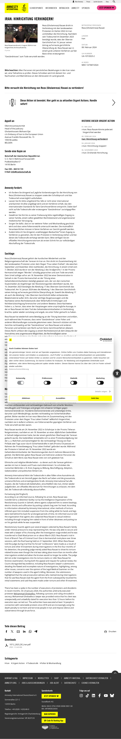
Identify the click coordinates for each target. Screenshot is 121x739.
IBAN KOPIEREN (49, 714)
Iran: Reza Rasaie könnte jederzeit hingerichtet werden (98, 131)
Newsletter (43, 678)
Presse (88, 1)
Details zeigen (101, 391)
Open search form (114, 1)
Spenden (85, 7)
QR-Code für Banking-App (53, 720)
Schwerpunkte (36, 7)
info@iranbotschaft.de (21, 172)
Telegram (35, 631)
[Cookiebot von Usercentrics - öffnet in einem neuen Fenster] (101, 340)
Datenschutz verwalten (97, 678)
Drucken (110, 631)
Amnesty (75, 7)
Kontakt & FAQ (11, 678)
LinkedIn (24, 631)
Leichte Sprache (98, 1)
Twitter (12, 631)
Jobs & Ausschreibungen (33, 682)
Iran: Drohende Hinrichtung (95, 152)
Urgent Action (18, 663)
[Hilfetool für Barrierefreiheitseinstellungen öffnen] (117, 373)
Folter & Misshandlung (51, 663)
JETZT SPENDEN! (50, 696)
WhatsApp (30, 631)
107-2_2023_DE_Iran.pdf (19, 645)
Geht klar (95, 398)
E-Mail (18, 631)
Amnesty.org (10, 682)
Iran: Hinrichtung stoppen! (94, 146)
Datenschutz (70, 682)
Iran (7, 663)
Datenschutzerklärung (19, 369)
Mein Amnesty (79, 1)
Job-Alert (54, 682)
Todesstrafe (33, 663)
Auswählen (60, 398)
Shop (107, 1)
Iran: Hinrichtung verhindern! (95, 139)
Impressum (28, 678)
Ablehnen (26, 398)
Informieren (51, 7)
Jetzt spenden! (105, 7)
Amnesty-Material (72, 678)
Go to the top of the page (115, 673)
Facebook (6, 631)
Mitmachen (64, 7)
